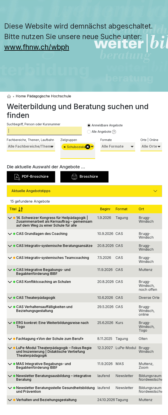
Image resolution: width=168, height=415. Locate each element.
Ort (142, 209)
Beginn (106, 209)
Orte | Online (149, 140)
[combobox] (31, 146)
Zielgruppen (68, 140)
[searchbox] (31, 146)
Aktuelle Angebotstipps (30, 191)
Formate (106, 140)
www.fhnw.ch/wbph (36, 47)
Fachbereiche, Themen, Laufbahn (30, 140)
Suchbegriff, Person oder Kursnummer (33, 124)
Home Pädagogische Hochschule (42, 96)
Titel (16, 209)
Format (122, 209)
